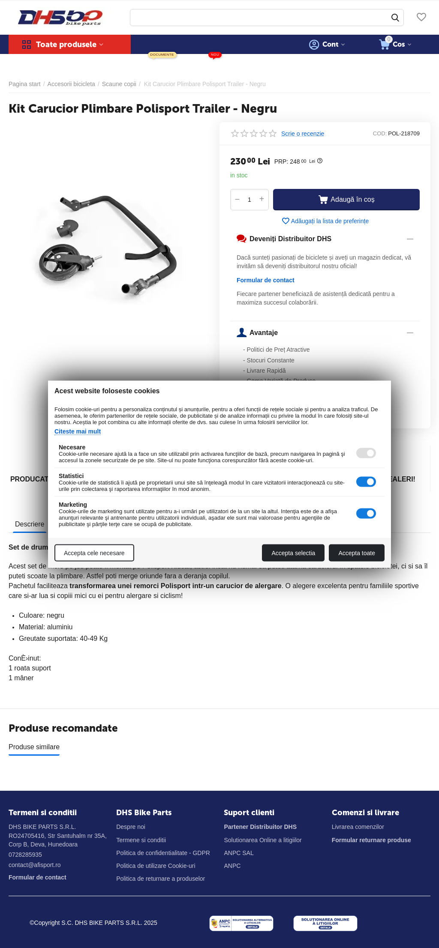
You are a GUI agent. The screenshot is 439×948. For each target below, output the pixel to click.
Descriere (29, 524)
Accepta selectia (293, 552)
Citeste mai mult (77, 431)
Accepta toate (356, 552)
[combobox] (267, 17)
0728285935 (25, 854)
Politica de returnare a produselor (160, 878)
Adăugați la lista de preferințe (325, 221)
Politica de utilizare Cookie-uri (155, 865)
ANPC (232, 865)
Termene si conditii (141, 840)
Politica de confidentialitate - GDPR (163, 852)
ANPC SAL (238, 852)
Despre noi (130, 826)
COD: (380, 133)
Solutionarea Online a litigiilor (262, 840)
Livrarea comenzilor (358, 826)
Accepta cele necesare (94, 552)
